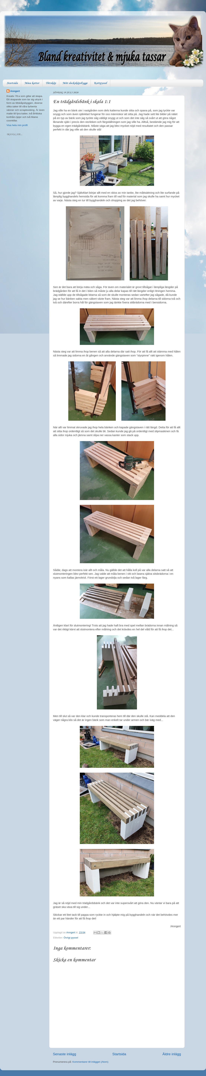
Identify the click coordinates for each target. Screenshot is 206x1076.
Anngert (15, 91)
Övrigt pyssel (71, 937)
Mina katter (31, 83)
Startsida (12, 83)
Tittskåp (51, 83)
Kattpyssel (100, 83)
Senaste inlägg (64, 1054)
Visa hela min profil (17, 125)
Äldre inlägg (171, 1054)
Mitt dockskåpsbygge (74, 83)
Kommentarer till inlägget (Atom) (90, 1061)
